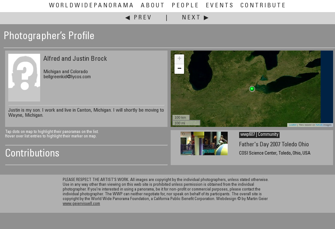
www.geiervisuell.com (81, 204)
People (185, 6)
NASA (319, 124)
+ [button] (179, 59)
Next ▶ (196, 18)
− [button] (179, 69)
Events (220, 6)
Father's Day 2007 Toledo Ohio (274, 145)
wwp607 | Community (259, 135)
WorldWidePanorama (91, 6)
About (153, 6)
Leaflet (292, 124)
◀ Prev (138, 18)
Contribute (263, 6)
